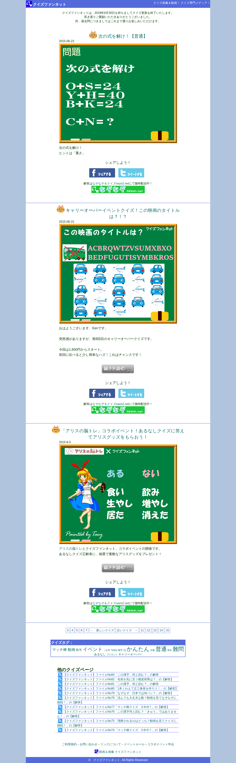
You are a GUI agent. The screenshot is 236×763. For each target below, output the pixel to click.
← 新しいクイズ (102, 630)
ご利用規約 (69, 744)
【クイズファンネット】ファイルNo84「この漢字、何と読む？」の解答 (111, 674)
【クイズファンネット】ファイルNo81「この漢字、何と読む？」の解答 (111, 683)
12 (148, 630)
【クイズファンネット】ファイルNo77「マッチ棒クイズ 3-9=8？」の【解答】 (116, 707)
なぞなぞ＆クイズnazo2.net (110, 183)
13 (155, 630)
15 (167, 630)
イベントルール (134, 744)
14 (161, 630)
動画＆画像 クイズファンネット (118, 751)
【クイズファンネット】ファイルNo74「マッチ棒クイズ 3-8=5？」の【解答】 (116, 730)
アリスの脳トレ (70, 548)
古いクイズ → (127, 630)
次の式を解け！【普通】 (118, 36)
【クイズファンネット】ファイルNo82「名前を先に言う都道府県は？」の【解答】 (118, 679)
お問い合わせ (88, 744)
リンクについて (110, 744)
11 (142, 630)
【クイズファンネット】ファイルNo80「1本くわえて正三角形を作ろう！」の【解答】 (120, 688)
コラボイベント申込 (161, 744)
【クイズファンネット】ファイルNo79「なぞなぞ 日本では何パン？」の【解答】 (118, 693)
